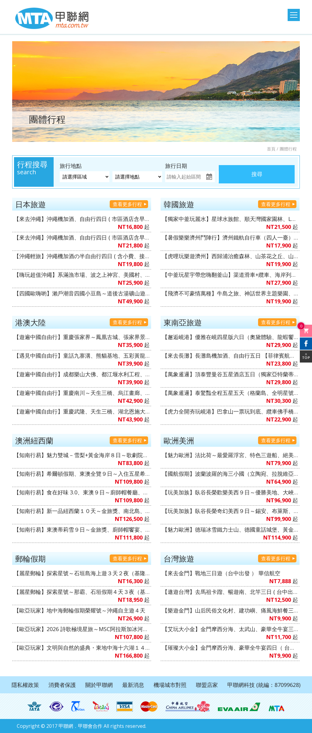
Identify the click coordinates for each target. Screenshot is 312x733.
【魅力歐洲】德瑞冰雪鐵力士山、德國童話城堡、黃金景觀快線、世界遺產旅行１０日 (230, 529)
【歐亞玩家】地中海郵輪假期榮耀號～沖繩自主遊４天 (79, 610)
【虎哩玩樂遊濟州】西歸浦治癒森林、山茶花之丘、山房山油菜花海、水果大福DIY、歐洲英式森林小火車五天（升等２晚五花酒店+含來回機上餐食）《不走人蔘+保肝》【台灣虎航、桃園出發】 (230, 256)
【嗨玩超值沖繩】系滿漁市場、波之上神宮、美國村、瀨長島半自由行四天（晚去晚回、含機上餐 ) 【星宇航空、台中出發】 (82, 274)
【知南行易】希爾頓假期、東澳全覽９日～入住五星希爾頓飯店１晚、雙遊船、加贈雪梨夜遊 (82, 473)
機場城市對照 (170, 684)
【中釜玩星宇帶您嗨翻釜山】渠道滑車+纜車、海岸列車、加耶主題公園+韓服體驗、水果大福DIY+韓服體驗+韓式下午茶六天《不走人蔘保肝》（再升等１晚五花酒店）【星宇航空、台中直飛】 (230, 274)
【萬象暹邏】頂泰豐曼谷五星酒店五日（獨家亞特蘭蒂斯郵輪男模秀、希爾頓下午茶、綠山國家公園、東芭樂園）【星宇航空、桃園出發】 (230, 374)
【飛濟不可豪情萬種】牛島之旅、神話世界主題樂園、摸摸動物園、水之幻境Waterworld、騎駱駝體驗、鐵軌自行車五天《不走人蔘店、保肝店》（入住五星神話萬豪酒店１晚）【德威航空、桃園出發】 (230, 293)
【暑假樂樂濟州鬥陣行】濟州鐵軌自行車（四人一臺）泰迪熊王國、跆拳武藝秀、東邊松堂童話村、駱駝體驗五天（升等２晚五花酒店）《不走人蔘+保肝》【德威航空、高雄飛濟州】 (230, 237)
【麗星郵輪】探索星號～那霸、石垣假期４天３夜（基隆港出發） (82, 591)
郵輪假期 (30, 558)
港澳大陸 (30, 322)
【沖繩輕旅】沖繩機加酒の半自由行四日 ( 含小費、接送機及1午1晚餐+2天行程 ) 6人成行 (82, 256)
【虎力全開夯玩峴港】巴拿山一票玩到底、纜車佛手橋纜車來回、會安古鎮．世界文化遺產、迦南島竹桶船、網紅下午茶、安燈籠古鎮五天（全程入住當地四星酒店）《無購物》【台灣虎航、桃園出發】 (230, 411)
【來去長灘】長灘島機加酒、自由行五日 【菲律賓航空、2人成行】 (230, 355)
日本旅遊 (30, 204)
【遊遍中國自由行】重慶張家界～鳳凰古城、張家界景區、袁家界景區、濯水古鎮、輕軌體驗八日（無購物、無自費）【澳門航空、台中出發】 (82, 337)
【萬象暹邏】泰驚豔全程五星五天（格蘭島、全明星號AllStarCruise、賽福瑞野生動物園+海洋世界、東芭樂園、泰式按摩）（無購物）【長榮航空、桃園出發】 (230, 392)
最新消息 (133, 684)
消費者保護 (62, 684)
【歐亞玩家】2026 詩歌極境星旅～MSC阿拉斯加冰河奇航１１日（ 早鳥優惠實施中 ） (82, 629)
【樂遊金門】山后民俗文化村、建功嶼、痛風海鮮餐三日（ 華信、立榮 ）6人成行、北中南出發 (230, 610)
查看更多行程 (127, 204)
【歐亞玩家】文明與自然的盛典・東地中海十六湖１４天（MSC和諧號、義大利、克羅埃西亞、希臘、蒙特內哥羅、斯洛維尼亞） (82, 647)
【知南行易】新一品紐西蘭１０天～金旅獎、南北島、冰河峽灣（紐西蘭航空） (82, 511)
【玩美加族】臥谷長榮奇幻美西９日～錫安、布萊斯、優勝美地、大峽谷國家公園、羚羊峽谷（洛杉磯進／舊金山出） (230, 511)
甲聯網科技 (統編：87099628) (263, 684)
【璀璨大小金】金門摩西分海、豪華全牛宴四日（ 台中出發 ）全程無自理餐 (230, 647)
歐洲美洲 (179, 440)
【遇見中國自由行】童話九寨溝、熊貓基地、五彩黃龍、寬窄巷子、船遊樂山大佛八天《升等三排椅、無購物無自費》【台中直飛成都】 (82, 355)
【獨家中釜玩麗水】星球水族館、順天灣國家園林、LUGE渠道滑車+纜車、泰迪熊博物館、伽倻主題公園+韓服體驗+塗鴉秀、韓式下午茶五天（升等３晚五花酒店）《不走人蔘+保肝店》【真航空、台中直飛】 (230, 218)
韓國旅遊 (179, 204)
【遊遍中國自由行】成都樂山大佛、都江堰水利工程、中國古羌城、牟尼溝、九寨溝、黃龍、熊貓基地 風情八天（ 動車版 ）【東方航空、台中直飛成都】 (82, 374)
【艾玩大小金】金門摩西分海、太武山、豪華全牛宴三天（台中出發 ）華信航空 (230, 629)
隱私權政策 (25, 684)
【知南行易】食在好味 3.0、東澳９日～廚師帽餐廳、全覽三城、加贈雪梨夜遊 (82, 492)
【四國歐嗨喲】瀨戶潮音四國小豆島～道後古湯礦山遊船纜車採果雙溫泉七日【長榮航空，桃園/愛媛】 (82, 293)
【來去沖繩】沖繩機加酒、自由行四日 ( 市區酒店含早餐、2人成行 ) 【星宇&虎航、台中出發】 (82, 237)
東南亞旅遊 (183, 322)
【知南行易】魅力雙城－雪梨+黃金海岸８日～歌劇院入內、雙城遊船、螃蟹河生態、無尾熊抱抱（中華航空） (82, 455)
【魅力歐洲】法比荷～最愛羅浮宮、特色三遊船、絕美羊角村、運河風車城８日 (230, 455)
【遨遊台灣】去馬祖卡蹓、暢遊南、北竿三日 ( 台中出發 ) (230, 591)
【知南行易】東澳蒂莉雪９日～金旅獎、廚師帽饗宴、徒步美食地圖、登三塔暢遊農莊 (82, 529)
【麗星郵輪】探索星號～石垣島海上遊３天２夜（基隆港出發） (82, 573)
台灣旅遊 (179, 558)
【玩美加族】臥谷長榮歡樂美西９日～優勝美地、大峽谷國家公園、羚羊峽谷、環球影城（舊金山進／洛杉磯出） (230, 492)
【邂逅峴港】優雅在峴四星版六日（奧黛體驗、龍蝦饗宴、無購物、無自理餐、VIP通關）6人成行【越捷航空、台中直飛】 (230, 337)
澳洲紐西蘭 (34, 440)
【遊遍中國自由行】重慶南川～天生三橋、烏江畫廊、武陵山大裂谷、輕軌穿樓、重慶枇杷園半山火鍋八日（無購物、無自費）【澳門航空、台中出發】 (82, 392)
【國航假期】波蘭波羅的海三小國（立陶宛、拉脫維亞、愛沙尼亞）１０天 (230, 473)
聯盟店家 (207, 684)
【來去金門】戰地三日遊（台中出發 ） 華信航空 (221, 573)
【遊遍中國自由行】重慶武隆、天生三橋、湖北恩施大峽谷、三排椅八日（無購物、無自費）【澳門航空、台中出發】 (82, 411)
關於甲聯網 (99, 684)
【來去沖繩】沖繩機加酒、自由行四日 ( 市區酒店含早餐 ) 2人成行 (82, 218)
